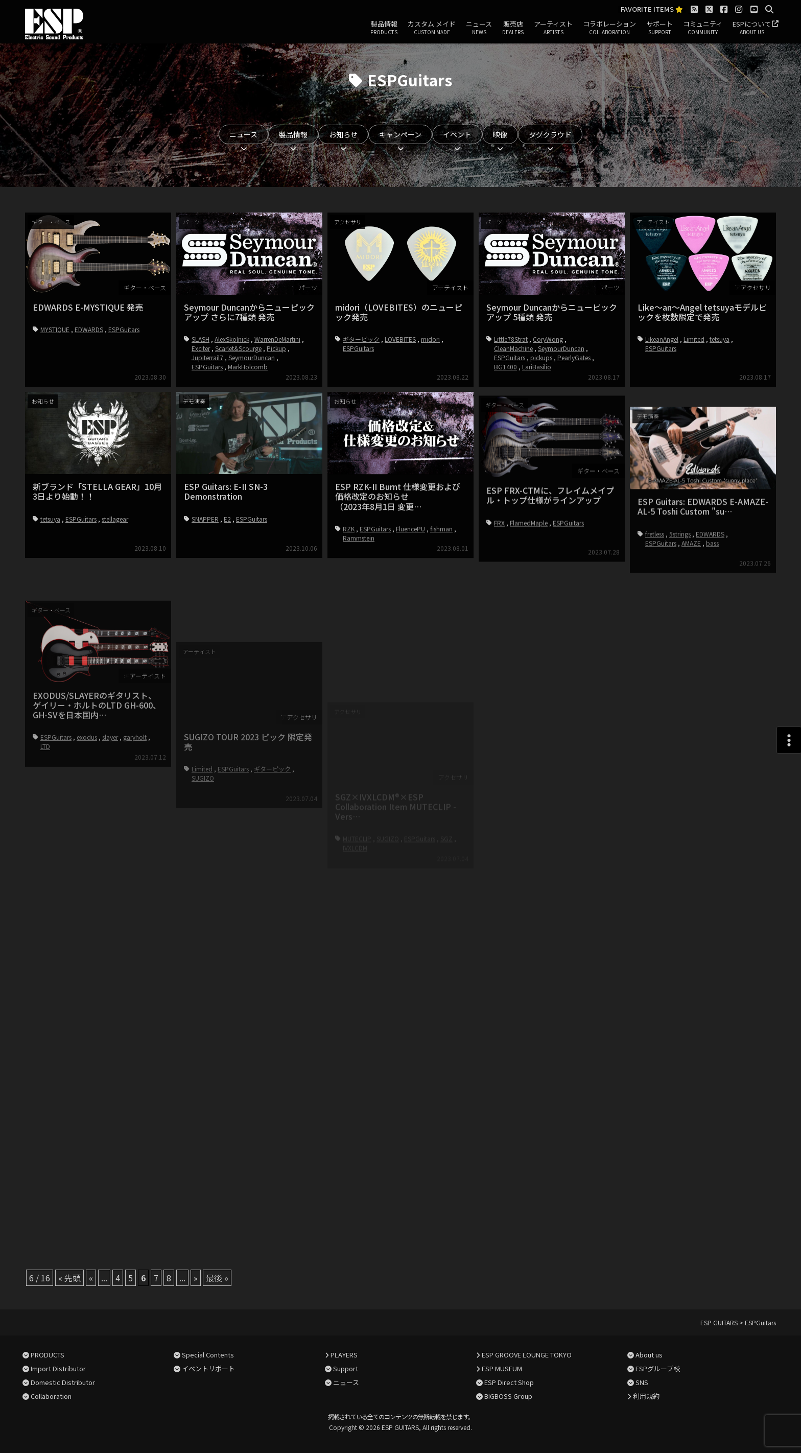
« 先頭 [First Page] (69, 1278)
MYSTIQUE (54, 329)
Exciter (201, 348)
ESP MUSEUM (502, 1368)
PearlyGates (574, 357)
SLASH (200, 339)
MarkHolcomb (248, 366)
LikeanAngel (661, 339)
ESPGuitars (123, 329)
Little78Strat (511, 339)
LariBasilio (536, 366)
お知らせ (343, 134)
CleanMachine (513, 348)
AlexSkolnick (232, 339)
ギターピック (361, 339)
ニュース (479, 28)
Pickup (276, 348)
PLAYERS (344, 1355)
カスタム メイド (432, 28)
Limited (694, 339)
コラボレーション (609, 28)
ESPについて (752, 28)
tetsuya (719, 339)
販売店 (513, 28)
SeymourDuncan (251, 357)
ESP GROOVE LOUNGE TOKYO (527, 1355)
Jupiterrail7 (207, 357)
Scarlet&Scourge (238, 348)
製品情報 (383, 28)
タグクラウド (550, 134)
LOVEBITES (400, 339)
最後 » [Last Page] (217, 1278)
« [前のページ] (91, 1278)
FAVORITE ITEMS (652, 9)
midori (430, 339)
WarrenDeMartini (277, 339)
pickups (541, 357)
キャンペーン (400, 134)
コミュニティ (702, 28)
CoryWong (548, 339)
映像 (500, 134)
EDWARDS (89, 329)
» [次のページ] (196, 1278)
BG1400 (505, 366)
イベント (457, 134)
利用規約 (646, 1396)
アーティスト (553, 28)
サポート (659, 28)
